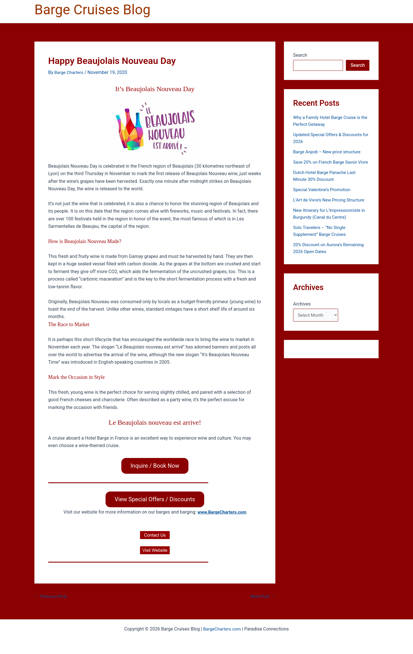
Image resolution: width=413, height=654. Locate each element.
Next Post (262, 597)
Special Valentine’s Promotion (323, 196)
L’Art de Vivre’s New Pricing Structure (330, 206)
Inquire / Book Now (154, 465)
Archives (302, 311)
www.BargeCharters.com (222, 512)
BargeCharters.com (222, 629)
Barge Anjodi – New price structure (328, 151)
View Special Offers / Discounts (155, 499)
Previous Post (52, 597)
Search (300, 55)
